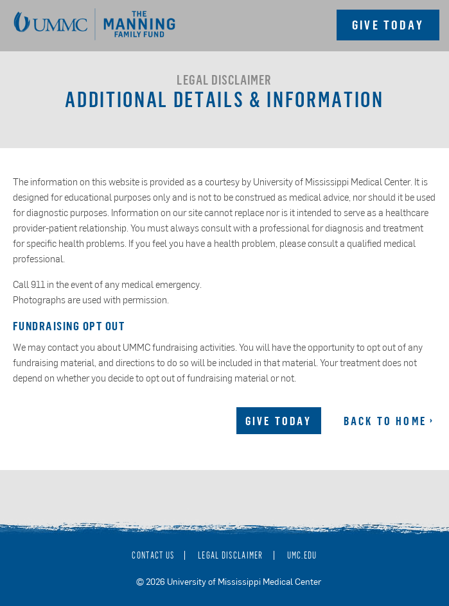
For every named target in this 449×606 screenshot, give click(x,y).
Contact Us (153, 555)
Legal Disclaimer (230, 555)
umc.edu (302, 555)
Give (388, 24)
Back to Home (385, 421)
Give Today (278, 421)
